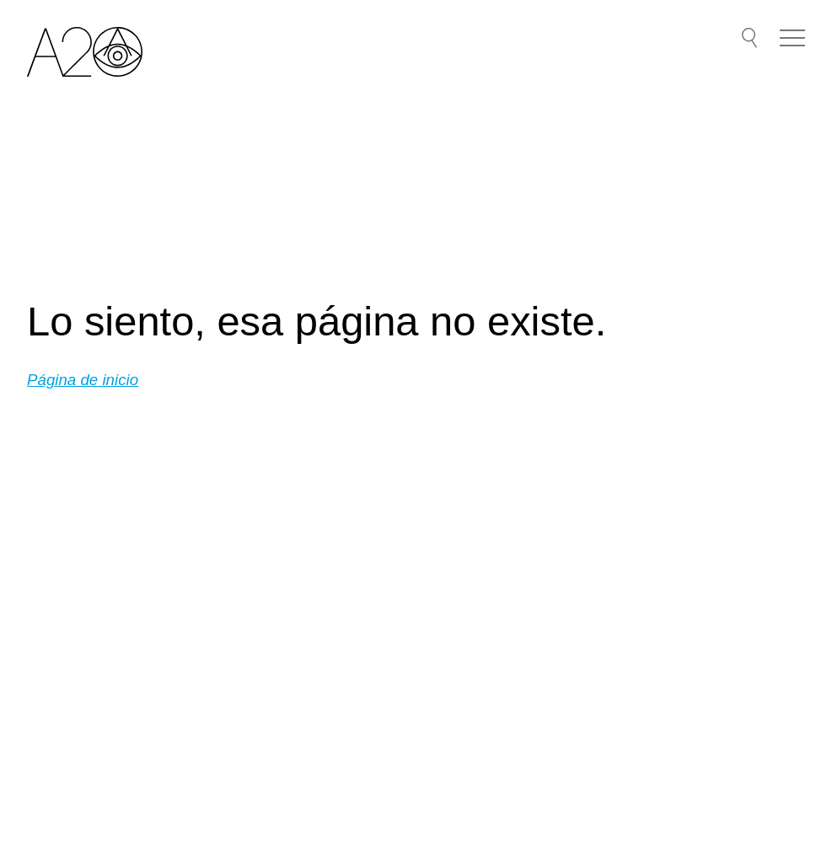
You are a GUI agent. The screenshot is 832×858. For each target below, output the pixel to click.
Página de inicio (82, 380)
